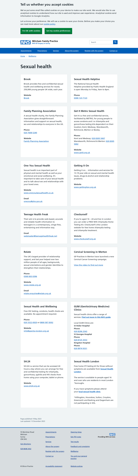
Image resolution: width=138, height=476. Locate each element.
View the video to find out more (88, 265)
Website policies (77, 466)
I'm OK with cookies (31, 31)
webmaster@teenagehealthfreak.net (40, 236)
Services (56, 51)
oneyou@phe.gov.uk (33, 201)
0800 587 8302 (46, 322)
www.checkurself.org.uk (85, 239)
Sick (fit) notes (76, 437)
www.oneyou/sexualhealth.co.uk (39, 193)
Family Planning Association (36, 141)
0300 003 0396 (30, 276)
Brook (26, 98)
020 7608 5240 (30, 133)
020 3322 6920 (30, 322)
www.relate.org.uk (32, 285)
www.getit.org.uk (82, 152)
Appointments (26, 51)
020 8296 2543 (80, 331)
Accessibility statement (54, 466)
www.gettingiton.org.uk (85, 187)
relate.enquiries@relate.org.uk (37, 293)
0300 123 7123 (80, 98)
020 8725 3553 (80, 340)
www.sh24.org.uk (32, 386)
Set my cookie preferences (58, 31)
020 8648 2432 (25, 449)
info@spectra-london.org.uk (36, 331)
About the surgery (72, 51)
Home (22, 56)
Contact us (113, 51)
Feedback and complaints (80, 446)
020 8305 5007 (98, 138)
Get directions (25, 444)
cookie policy (49, 24)
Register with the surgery (94, 51)
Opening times (76, 432)
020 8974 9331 (80, 348)
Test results (75, 442)
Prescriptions (42, 51)
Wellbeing (32, 56)
